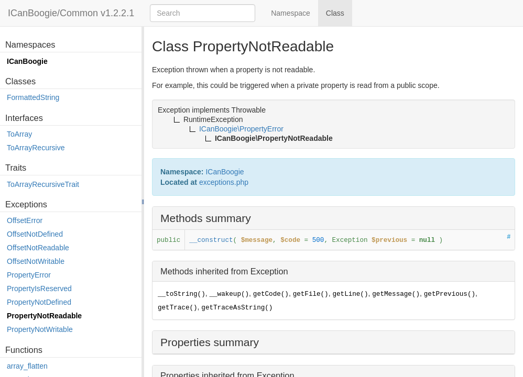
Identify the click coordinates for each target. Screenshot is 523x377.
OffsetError (24, 220)
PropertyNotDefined (39, 302)
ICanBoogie (27, 61)
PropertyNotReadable (44, 316)
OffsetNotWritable (35, 261)
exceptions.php (223, 182)
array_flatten (27, 366)
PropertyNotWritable (40, 329)
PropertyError (29, 275)
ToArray (19, 134)
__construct (211, 240)
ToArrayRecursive (35, 147)
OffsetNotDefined (35, 234)
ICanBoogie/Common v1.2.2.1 (71, 13)
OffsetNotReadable (38, 247)
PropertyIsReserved (39, 288)
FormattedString (33, 97)
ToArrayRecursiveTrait (43, 184)
